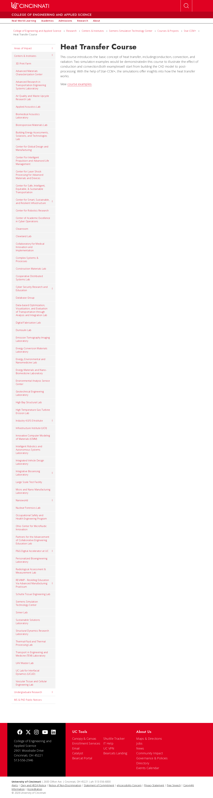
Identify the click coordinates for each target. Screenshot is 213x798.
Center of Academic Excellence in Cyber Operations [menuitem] (33, 219)
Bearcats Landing (115, 753)
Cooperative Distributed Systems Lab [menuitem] (29, 278)
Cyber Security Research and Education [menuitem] (34, 288)
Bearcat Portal (82, 758)
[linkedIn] (53, 732)
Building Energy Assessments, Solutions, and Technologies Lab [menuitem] (32, 136)
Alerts (15, 785)
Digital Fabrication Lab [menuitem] (28, 322)
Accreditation (34, 789)
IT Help (108, 743)
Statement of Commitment (99, 785)
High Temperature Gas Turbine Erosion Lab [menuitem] (33, 411)
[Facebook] (19, 732)
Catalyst (77, 753)
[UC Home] (30, 6)
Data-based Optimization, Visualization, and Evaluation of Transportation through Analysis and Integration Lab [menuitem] (32, 310)
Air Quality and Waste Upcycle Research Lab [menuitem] (32, 97)
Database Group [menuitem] (25, 297)
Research (71, 30)
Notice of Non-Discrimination (65, 785)
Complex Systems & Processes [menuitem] (27, 259)
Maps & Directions (149, 739)
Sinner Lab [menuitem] (22, 612)
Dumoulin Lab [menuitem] (23, 330)
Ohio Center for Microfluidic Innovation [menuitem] (31, 527)
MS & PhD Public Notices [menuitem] (28, 699)
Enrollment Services (86, 743)
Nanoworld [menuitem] (34, 500)
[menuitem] (24, 20)
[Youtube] (45, 732)
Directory (142, 763)
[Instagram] (36, 732)
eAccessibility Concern (129, 785)
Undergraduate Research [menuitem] (33, 692)
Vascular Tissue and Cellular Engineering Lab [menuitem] (31, 683)
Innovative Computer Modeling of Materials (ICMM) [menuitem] (33, 437)
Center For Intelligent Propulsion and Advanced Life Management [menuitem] (32, 161)
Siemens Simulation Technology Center (130, 30)
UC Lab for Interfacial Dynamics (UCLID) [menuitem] (27, 672)
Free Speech (174, 785)
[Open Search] (186, 6)
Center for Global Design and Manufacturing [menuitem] (32, 148)
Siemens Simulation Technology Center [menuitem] (27, 603)
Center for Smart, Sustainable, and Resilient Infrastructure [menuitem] (34, 201)
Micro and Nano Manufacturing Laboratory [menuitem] (33, 491)
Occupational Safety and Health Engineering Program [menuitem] (31, 517)
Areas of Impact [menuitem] (33, 48)
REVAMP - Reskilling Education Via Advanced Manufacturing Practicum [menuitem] (34, 583)
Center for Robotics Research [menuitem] (32, 210)
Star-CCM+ (190, 30)
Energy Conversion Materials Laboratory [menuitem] (31, 350)
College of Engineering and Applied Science (37, 30)
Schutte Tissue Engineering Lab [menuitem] (33, 594)
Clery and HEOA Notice (33, 785)
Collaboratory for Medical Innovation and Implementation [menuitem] (30, 247)
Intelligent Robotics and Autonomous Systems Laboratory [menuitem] (29, 450)
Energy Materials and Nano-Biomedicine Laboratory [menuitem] (31, 371)
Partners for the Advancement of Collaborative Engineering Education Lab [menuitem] (32, 540)
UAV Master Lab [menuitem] (25, 663)
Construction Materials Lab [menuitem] (31, 268)
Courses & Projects (168, 30)
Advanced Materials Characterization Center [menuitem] (29, 72)
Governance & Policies (152, 758)
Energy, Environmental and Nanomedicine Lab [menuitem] (30, 361)
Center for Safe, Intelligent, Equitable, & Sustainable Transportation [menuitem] (30, 189)
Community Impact (149, 753)
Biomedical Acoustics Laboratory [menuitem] (28, 116)
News (140, 748)
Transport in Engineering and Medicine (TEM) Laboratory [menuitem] (32, 654)
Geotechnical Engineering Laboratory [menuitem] (30, 393)
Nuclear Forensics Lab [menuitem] (28, 507)
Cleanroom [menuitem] (22, 228)
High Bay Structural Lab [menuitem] (29, 402)
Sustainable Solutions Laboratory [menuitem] (28, 621)
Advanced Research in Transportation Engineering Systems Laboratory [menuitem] (31, 85)
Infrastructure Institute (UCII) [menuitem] (31, 428)
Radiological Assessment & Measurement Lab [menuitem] (31, 571)
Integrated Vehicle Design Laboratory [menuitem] (30, 462)
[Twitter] (28, 732)
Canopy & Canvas (84, 739)
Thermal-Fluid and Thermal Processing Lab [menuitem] (31, 643)
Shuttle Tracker (114, 739)
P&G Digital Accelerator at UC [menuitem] (34, 551)
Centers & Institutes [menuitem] (33, 55)
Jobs (139, 743)
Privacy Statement (154, 785)
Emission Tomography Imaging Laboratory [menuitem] (33, 339)
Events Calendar (147, 768)
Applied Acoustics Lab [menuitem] (28, 106)
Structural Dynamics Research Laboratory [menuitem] (32, 632)
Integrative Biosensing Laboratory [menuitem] (34, 473)
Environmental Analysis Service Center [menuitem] (33, 382)
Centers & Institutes (93, 30)
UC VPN (108, 748)
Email (76, 748)
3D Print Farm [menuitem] (23, 63)
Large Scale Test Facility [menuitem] (29, 482)
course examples (79, 84)
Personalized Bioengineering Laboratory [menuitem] (31, 560)
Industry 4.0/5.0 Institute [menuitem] (34, 420)
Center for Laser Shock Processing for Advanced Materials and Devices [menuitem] (29, 175)
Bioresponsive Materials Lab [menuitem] (31, 125)
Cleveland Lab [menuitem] (23, 236)
